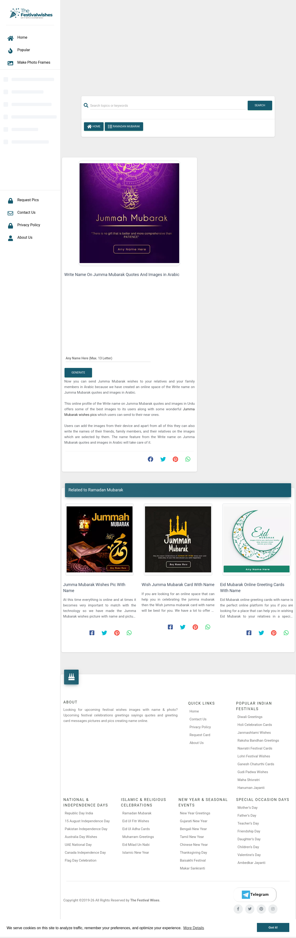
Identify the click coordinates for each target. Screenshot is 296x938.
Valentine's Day (249, 855)
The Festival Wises (144, 900)
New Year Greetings (195, 813)
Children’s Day (248, 847)
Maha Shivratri (248, 780)
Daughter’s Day (249, 839)
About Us (197, 743)
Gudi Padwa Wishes (252, 772)
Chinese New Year (194, 845)
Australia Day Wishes (81, 837)
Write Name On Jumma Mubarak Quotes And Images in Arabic (121, 274)
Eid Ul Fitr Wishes (135, 821)
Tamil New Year (192, 837)
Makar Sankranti (192, 868)
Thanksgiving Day (193, 852)
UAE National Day (78, 845)
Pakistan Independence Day (86, 829)
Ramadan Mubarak (124, 127)
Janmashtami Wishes (254, 733)
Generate (78, 372)
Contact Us (198, 719)
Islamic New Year (135, 852)
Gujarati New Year (193, 821)
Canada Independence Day (85, 852)
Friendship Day (248, 831)
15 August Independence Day (87, 821)
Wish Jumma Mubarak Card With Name (178, 584)
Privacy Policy (200, 727)
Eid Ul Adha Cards (136, 829)
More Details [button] (193, 928)
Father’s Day (246, 815)
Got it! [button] (273, 927)
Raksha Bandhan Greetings (258, 740)
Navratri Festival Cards (254, 748)
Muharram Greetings (138, 837)
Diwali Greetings (249, 717)
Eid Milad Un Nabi (136, 845)
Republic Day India (79, 813)
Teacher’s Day (248, 823)
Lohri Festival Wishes (253, 756)
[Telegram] (255, 895)
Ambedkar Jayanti (251, 863)
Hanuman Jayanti (251, 788)
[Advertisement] (178, 45)
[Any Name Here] (108, 358)
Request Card (200, 735)
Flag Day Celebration (80, 860)
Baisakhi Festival (193, 860)
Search (260, 105)
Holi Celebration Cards (254, 725)
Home (93, 127)
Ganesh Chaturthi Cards (255, 764)
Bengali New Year (193, 829)
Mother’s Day (247, 808)
